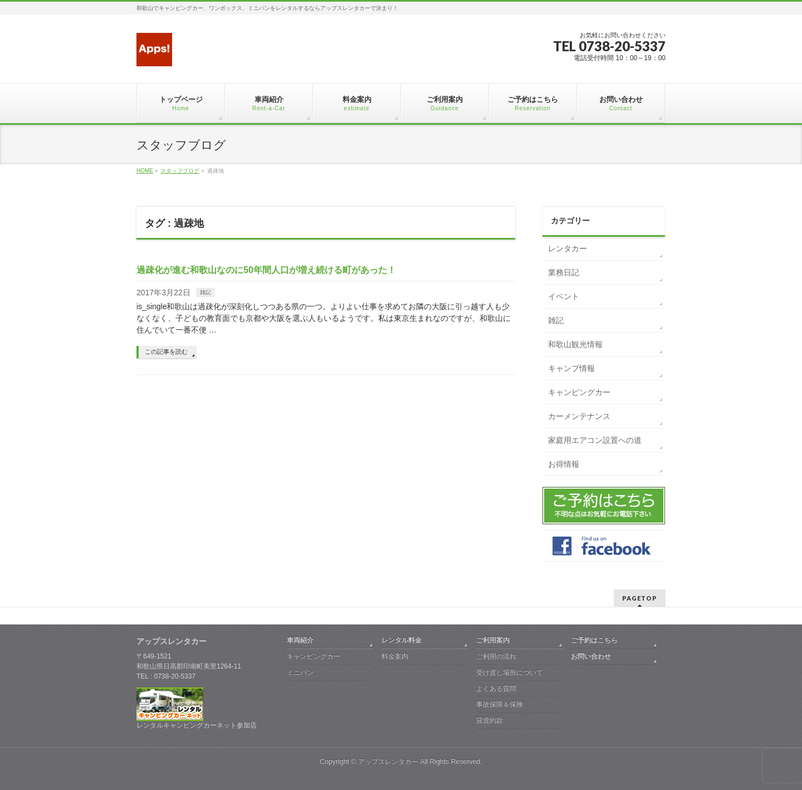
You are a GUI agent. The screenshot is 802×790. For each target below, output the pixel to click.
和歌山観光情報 (575, 344)
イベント (563, 296)
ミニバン (300, 672)
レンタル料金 (402, 640)
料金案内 (395, 656)
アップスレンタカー (388, 761)
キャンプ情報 (571, 368)
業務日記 (563, 272)
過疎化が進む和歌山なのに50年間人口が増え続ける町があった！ (266, 270)
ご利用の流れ (496, 656)
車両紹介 (300, 640)
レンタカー (567, 248)
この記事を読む (166, 351)
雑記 (205, 292)
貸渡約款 (489, 720)
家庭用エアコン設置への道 (595, 440)
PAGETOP (639, 598)
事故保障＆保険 (499, 704)
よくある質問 (496, 689)
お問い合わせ (591, 656)
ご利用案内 (493, 640)
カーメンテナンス (579, 416)
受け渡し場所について (509, 672)
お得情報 (563, 464)
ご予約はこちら (594, 640)
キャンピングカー (579, 392)
